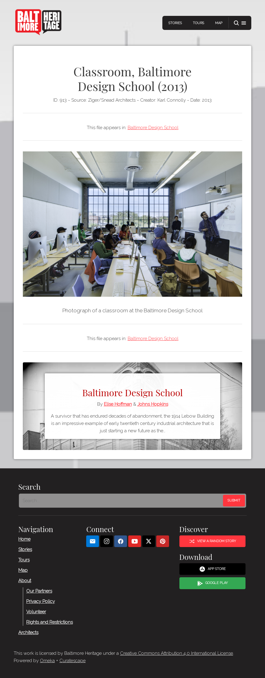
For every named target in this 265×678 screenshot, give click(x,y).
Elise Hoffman (118, 404)
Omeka (47, 660)
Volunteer (36, 611)
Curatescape (72, 660)
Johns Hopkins (152, 404)
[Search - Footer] (121, 500)
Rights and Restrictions (49, 622)
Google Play (212, 583)
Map (218, 23)
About (24, 580)
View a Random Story (212, 541)
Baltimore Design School (153, 127)
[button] (240, 23)
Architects (28, 632)
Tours (198, 23)
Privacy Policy (40, 601)
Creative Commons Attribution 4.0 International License (176, 653)
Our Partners (39, 590)
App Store (212, 569)
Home (24, 539)
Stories (175, 23)
